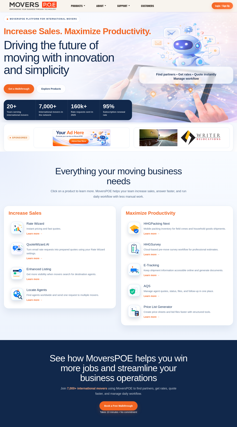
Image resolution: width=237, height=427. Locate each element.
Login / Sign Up (222, 5)
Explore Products (51, 88)
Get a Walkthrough (18, 88)
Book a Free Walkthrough (118, 405)
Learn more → (34, 233)
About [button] (101, 6)
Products (78, 6)
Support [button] (123, 6)
